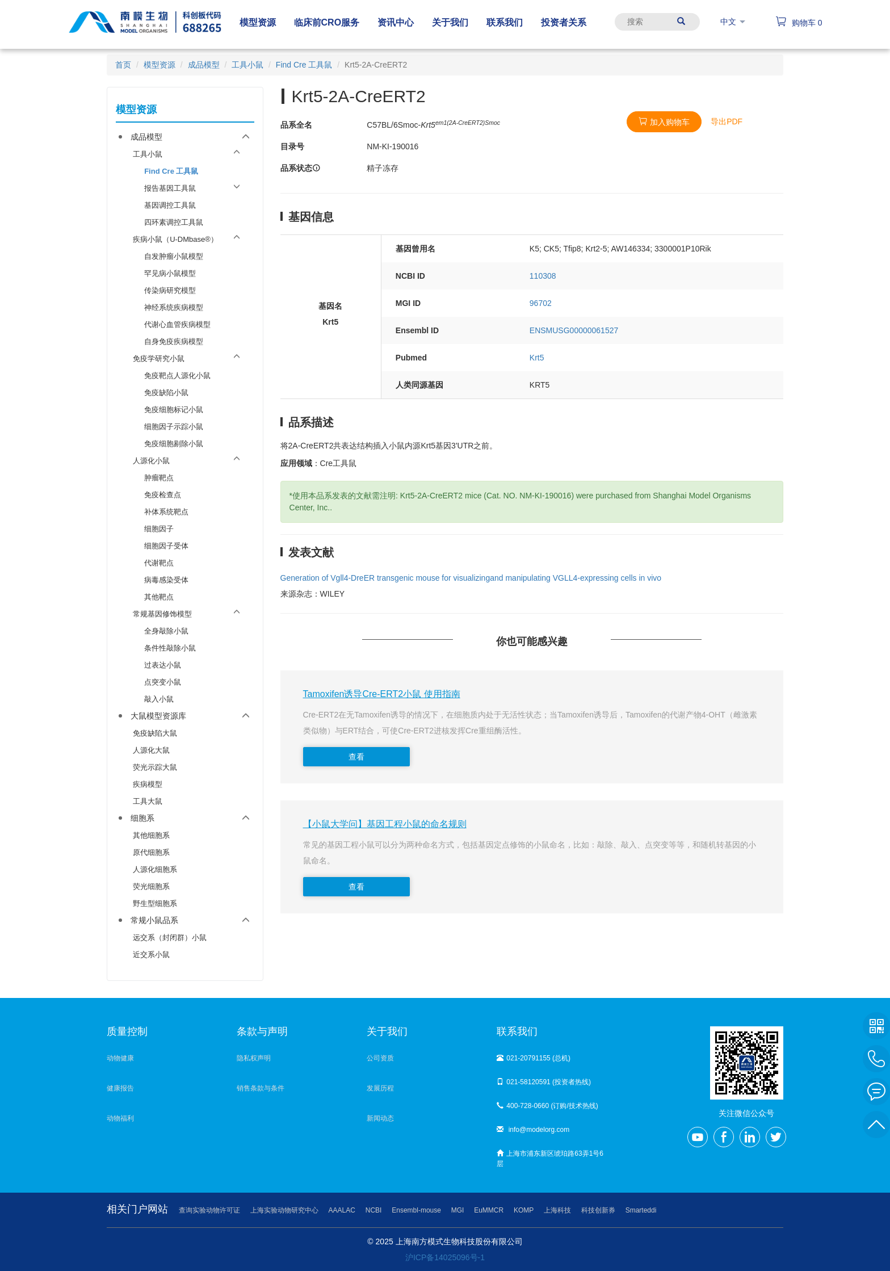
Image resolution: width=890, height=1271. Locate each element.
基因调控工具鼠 (170, 205)
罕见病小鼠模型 (170, 273)
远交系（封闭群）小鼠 (170, 937)
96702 (541, 303)
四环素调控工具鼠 (173, 222)
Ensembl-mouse (416, 1210)
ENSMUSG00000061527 (574, 330)
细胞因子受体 (166, 546)
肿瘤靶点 (159, 477)
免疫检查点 (162, 494)
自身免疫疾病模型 (173, 341)
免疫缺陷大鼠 (155, 733)
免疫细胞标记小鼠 (173, 409)
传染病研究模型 (170, 290)
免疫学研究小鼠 (158, 358)
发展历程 (380, 1088)
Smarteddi (641, 1210)
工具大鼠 (147, 801)
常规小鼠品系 (154, 920)
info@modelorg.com (533, 1130)
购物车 (798, 22)
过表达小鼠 (162, 665)
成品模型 (204, 64)
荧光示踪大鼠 (155, 767)
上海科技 (557, 1210)
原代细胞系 (151, 852)
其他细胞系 (151, 835)
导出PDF (726, 121)
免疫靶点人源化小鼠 (177, 375)
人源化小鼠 (151, 460)
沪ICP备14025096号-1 (445, 1257)
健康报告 (120, 1088)
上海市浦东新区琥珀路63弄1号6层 (550, 1159)
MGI (457, 1210)
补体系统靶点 (166, 511)
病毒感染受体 (166, 580)
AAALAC (342, 1210)
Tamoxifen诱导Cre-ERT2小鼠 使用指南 (381, 694)
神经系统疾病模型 (173, 307)
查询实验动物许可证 (209, 1210)
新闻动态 (380, 1118)
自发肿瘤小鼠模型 (173, 256)
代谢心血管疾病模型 (177, 324)
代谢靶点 (159, 563)
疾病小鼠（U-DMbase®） (175, 239)
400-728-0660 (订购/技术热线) (547, 1106)
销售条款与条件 (260, 1088)
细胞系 (142, 818)
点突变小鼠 (162, 682)
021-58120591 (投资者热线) (544, 1082)
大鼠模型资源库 (158, 715)
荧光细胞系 (151, 886)
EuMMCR (488, 1210)
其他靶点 (159, 597)
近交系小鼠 (151, 954)
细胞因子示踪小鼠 (173, 426)
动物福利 (120, 1118)
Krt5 (537, 357)
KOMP (524, 1210)
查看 (356, 756)
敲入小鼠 (159, 699)
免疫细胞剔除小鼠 (173, 443)
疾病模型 (147, 784)
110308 (543, 275)
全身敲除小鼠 (166, 631)
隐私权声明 (254, 1058)
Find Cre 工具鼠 (304, 64)
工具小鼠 (247, 64)
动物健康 (120, 1058)
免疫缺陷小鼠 (166, 392)
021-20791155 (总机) (533, 1058)
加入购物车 (664, 122)
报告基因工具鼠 (170, 188)
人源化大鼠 (151, 750)
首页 (123, 64)
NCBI (374, 1210)
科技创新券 (598, 1210)
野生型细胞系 (155, 903)
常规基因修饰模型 (162, 614)
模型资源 (159, 64)
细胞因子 (159, 529)
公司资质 (380, 1058)
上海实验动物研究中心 (284, 1210)
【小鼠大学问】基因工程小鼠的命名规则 (385, 824)
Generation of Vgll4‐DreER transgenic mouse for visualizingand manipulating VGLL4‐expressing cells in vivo (471, 577)
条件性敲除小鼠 (170, 648)
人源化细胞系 (155, 869)
